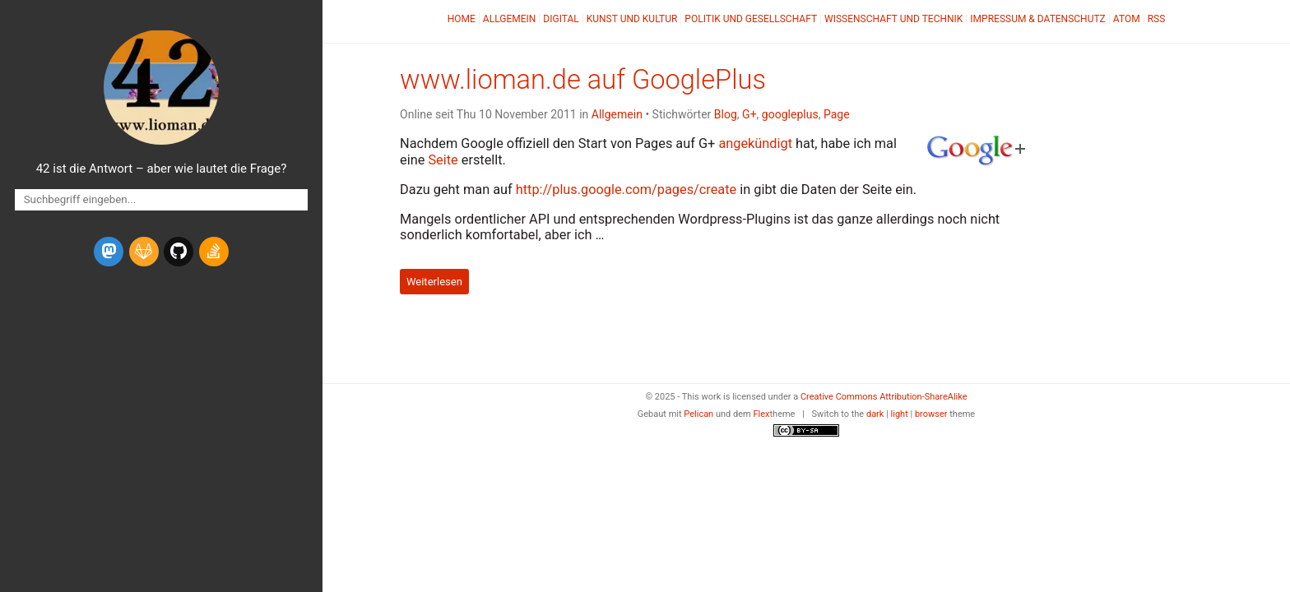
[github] (178, 251)
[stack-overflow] (214, 251)
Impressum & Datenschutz (1037, 19)
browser (931, 414)
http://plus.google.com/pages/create (626, 189)
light (899, 414)
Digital (560, 19)
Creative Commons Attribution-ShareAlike (884, 396)
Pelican (698, 414)
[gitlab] (144, 251)
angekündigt (755, 143)
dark (875, 414)
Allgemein (509, 19)
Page (837, 114)
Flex (761, 414)
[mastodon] (108, 251)
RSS (1157, 19)
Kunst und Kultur (632, 19)
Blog (725, 114)
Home (462, 19)
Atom (1126, 19)
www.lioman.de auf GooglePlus (583, 79)
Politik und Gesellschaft (750, 19)
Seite (442, 160)
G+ (749, 114)
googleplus (790, 114)
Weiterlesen (434, 281)
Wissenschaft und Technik (893, 19)
